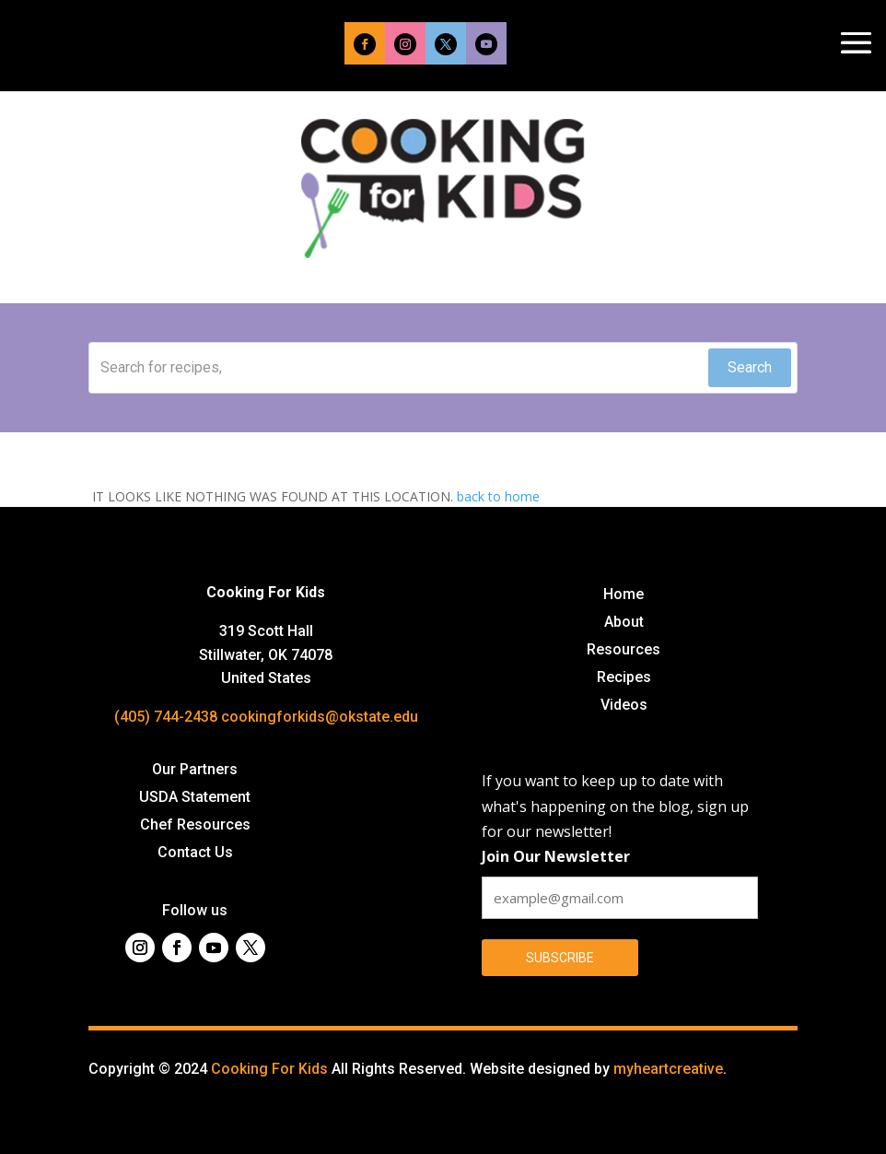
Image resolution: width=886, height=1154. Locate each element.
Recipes (624, 678)
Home (623, 595)
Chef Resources (195, 825)
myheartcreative (668, 1068)
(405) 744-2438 (165, 716)
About (624, 623)
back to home (498, 496)
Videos (623, 706)
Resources (623, 650)
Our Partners (195, 770)
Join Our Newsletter (556, 856)
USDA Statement (195, 798)
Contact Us (195, 853)
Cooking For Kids (269, 1068)
